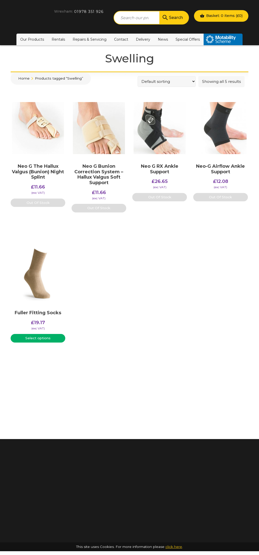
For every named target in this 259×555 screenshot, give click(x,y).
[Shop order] (167, 81)
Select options (38, 338)
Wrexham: (63, 11)
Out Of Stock (38, 203)
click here (173, 550)
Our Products (32, 39)
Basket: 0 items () (221, 15)
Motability (223, 39)
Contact (121, 39)
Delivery (143, 39)
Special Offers (188, 39)
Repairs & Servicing (89, 39)
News (163, 39)
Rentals (58, 39)
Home (24, 78)
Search (172, 17)
